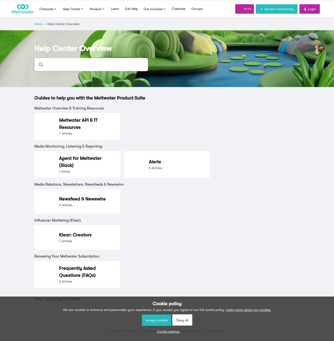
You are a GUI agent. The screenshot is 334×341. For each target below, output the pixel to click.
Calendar (179, 9)
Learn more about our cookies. (248, 310)
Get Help (131, 9)
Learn (115, 9)
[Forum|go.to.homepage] (23, 9)
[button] (167, 331)
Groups (197, 9)
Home (38, 24)
